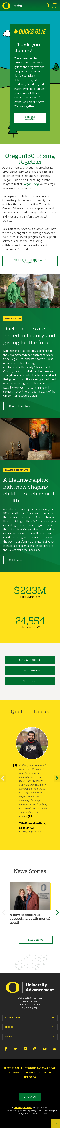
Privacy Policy (33, 1072)
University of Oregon (23, 1107)
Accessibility (16, 1072)
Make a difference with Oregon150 (30, 261)
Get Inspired (16, 560)
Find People (30, 1077)
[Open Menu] (55, 5)
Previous (3, 781)
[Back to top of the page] (55, 1123)
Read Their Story (19, 405)
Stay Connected (30, 659)
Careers (47, 1072)
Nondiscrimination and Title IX (40, 1068)
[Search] (48, 5)
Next (56, 781)
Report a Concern (13, 1068)
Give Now (30, 1096)
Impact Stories (30, 670)
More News (36, 939)
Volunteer (30, 681)
